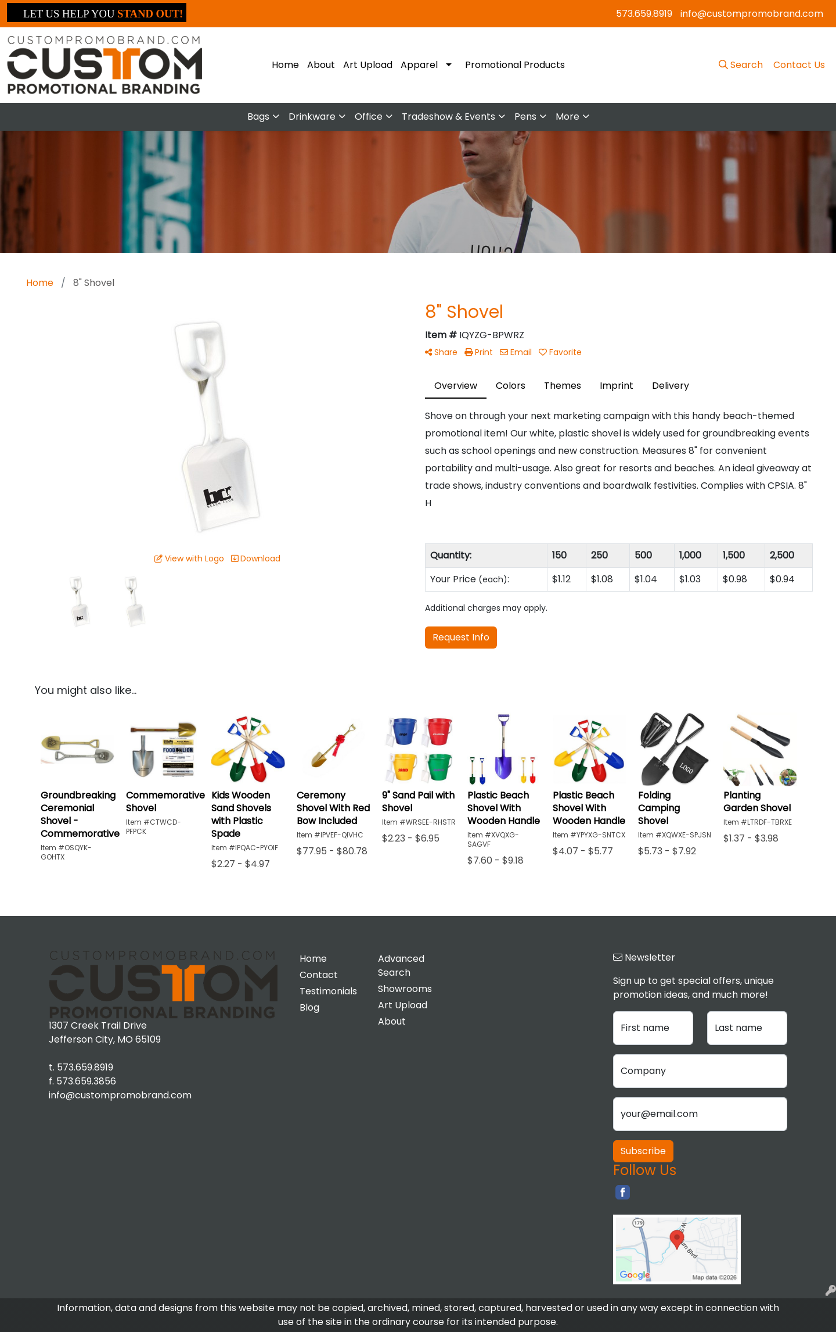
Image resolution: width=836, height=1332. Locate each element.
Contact (319, 975)
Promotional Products (515, 64)
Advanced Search (401, 965)
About (321, 64)
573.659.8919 (644, 13)
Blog (309, 1007)
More (567, 116)
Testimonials (328, 991)
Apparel (419, 64)
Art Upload (367, 64)
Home (285, 64)
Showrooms (405, 989)
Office (369, 116)
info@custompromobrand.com (751, 13)
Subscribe (643, 1151)
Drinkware (312, 116)
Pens (525, 116)
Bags (258, 116)
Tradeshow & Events (448, 116)
